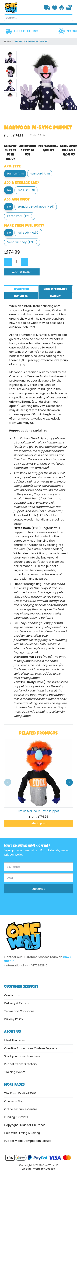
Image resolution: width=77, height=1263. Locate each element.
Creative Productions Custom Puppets (30, 1048)
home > (9, 41)
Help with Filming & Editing (22, 1133)
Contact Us (12, 995)
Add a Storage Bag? (21, 182)
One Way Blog (13, 1101)
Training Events (14, 1072)
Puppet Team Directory (20, 1064)
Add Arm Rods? (17, 199)
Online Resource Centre (20, 1109)
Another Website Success (38, 1168)
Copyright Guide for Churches (24, 1125)
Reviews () (21, 295)
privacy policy (13, 855)
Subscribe (38, 889)
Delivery (55, 295)
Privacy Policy (13, 1019)
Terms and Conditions (19, 1011)
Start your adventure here (22, 1056)
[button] (69, 782)
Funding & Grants (16, 1117)
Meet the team (14, 1040)
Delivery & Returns (17, 1003)
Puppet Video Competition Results (27, 1141)
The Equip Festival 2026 (20, 1093)
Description (21, 289)
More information (55, 289)
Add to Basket (22, 272)
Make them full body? (24, 225)
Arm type (12, 166)
